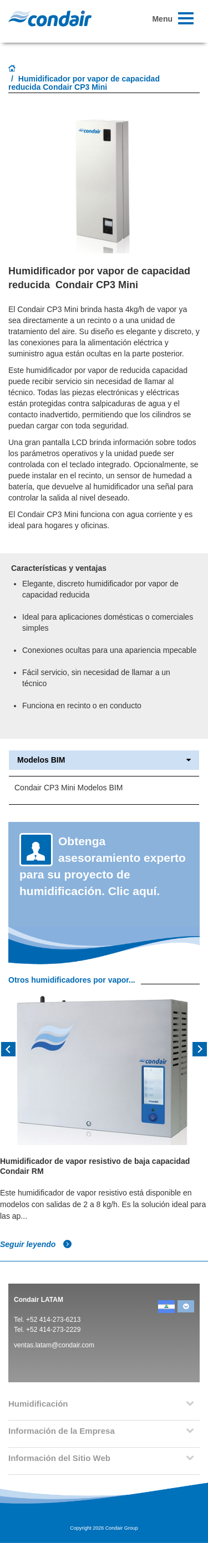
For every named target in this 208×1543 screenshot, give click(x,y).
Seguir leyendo (36, 1244)
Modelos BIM (104, 760)
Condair (50, 18)
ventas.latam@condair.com (54, 1345)
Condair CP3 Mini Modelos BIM (68, 787)
